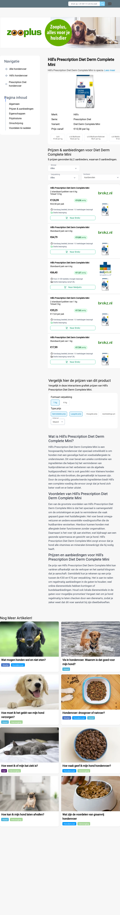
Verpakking (55, 174)
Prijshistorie (15, 118)
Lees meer (109, 70)
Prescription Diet (82, 119)
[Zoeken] (102, 4)
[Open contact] (110, 4)
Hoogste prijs (91, 414)
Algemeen (14, 104)
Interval (56, 418)
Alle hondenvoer (15, 69)
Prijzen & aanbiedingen (21, 108)
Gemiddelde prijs (59, 414)
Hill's (76, 114)
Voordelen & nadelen (20, 128)
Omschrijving (16, 123)
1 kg (55, 402)
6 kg (65, 402)
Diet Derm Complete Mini (87, 124)
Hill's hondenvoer (16, 75)
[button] (114, 4)
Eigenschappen (17, 113)
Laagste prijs (76, 414)
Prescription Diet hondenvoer (15, 84)
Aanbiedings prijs (109, 414)
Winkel (53, 165)
